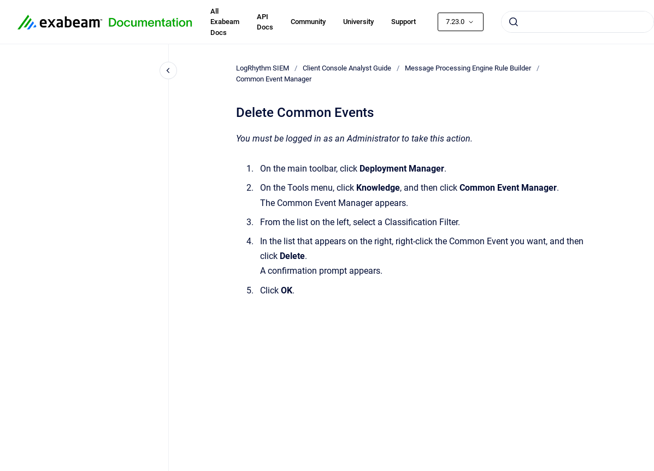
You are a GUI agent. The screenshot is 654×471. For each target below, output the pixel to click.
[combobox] (577, 21)
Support (403, 21)
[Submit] (513, 22)
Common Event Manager (273, 79)
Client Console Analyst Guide (347, 68)
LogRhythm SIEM (262, 68)
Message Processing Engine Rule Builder (468, 68)
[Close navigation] (168, 70)
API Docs (265, 22)
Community (308, 21)
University (358, 21)
